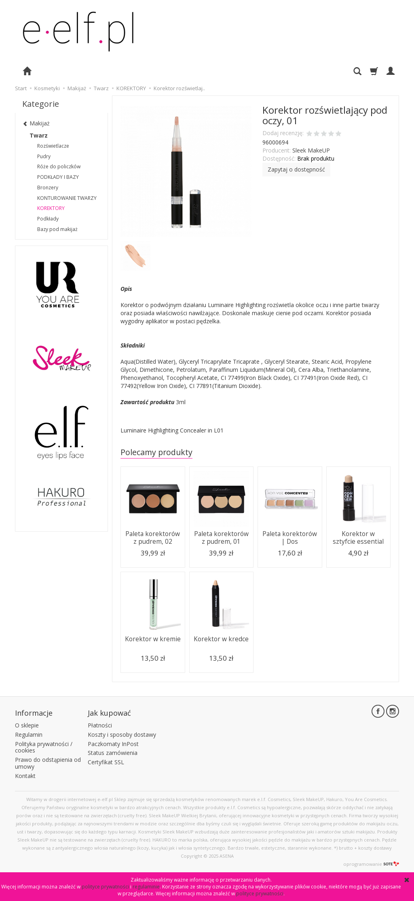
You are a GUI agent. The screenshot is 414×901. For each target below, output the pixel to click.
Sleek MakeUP (311, 150)
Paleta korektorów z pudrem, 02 (152, 537)
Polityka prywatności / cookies (43, 747)
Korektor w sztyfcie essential (358, 537)
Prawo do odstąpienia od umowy (48, 763)
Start (21, 88)
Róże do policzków (58, 166)
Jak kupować (109, 713)
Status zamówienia (112, 753)
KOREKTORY (51, 208)
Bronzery (47, 187)
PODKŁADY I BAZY (58, 177)
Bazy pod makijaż (57, 229)
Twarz (39, 135)
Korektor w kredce (221, 639)
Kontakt (25, 776)
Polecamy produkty (156, 452)
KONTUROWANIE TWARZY (67, 198)
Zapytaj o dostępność (296, 169)
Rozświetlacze (53, 145)
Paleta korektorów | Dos (289, 537)
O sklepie (27, 725)
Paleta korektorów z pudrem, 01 (221, 537)
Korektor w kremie (153, 639)
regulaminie (146, 886)
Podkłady (48, 218)
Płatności (100, 725)
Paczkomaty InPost (113, 744)
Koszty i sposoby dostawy (122, 734)
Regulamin (28, 734)
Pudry (44, 156)
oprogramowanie (371, 864)
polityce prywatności (105, 886)
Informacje (34, 713)
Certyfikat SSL (106, 762)
